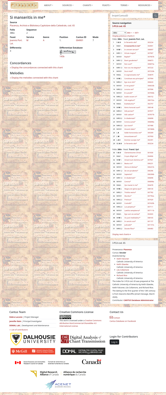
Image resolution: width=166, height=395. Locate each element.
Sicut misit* (128, 71)
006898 (150, 118)
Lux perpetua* (129, 207)
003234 (150, 42)
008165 (150, 218)
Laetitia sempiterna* (132, 210)
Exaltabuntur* (129, 104)
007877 (150, 111)
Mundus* (128, 196)
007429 (150, 200)
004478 (150, 185)
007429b (151, 203)
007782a (151, 196)
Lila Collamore (123, 270)
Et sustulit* (128, 93)
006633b (151, 86)
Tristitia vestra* (130, 192)
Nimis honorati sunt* (132, 107)
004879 (150, 75)
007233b (151, 71)
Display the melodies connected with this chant (34, 77)
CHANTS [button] (87, 5)
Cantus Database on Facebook (123, 321)
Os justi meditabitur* (132, 218)
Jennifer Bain (15, 321)
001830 (150, 153)
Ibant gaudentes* (131, 60)
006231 (150, 163)
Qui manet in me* (131, 185)
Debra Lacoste (15, 317)
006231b (151, 167)
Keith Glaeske (122, 264)
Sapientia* (128, 174)
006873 (150, 60)
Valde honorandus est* (133, 133)
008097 (150, 49)
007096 (150, 89)
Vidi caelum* (129, 114)
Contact (115, 318)
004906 (150, 156)
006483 (150, 228)
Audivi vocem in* (130, 97)
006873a (151, 64)
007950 (150, 136)
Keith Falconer (123, 258)
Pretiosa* (128, 200)
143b (62, 56)
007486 (150, 125)
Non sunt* (128, 64)
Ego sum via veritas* (132, 214)
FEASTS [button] (106, 5)
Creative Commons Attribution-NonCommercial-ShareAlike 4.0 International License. (80, 323)
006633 (150, 82)
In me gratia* (129, 86)
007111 (150, 207)
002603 (150, 214)
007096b (151, 93)
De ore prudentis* (131, 171)
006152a (151, 100)
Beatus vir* (128, 163)
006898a (151, 122)
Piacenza (128, 249)
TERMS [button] (123, 5)
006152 (150, 97)
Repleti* (127, 57)
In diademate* (129, 118)
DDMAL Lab (14, 325)
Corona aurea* (130, 122)
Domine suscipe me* (132, 140)
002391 (150, 140)
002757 (150, 104)
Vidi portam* (129, 111)
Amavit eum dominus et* (133, 160)
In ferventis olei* (130, 42)
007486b (151, 129)
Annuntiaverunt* (130, 136)
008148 (150, 107)
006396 (150, 171)
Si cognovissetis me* (132, 75)
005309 (150, 133)
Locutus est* (129, 89)
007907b (151, 57)
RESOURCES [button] (144, 5)
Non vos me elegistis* (132, 68)
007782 (150, 192)
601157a (151, 225)
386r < (129, 32)
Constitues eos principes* (134, 78)
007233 (150, 68)
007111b (151, 210)
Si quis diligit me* (131, 156)
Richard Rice (122, 275)
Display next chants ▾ (121, 234)
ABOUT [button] (47, 5)
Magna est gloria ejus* (133, 189)
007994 (150, 78)
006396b (151, 174)
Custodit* (128, 203)
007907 (150, 53)
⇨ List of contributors (18, 329)
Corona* (127, 181)
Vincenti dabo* (130, 129)
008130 (150, 189)
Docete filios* (129, 228)
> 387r (136, 32)
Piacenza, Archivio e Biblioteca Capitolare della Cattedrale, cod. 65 (42, 25)
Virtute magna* (130, 53)
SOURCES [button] (67, 5)
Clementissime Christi (132, 153)
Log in (114, 342)
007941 (150, 160)
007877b (151, 114)
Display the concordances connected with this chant (37, 67)
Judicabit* (128, 225)
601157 (150, 221)
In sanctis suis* (130, 221)
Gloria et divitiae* (131, 167)
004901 (79, 40)
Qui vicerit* (128, 125)
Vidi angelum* (129, 100)
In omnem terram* (131, 49)
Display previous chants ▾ (123, 36)
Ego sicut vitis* (130, 82)
